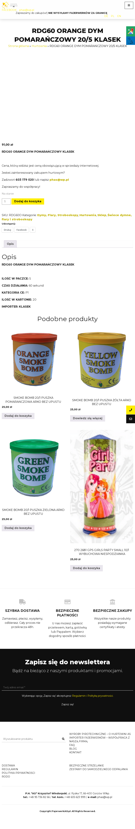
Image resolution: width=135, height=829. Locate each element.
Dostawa (8, 769)
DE (106, 16)
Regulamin (10, 772)
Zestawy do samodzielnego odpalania (98, 772)
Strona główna (18, 46)
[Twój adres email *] (67, 687)
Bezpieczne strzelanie (86, 769)
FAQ (72, 745)
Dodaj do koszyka (27, 201)
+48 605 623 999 (75, 808)
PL (112, 16)
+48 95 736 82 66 (39, 808)
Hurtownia (39, 46)
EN (119, 16)
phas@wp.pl (26, 10)
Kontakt (75, 752)
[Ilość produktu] (6, 201)
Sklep (101, 215)
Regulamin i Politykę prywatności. (92, 695)
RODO (6, 780)
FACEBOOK (9, 10)
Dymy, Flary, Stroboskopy (57, 215)
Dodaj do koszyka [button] (18, 415)
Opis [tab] (10, 244)
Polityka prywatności (18, 776)
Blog (73, 748)
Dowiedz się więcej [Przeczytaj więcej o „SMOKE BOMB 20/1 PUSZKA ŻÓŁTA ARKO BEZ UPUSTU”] (87, 418)
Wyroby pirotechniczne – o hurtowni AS (100, 734)
